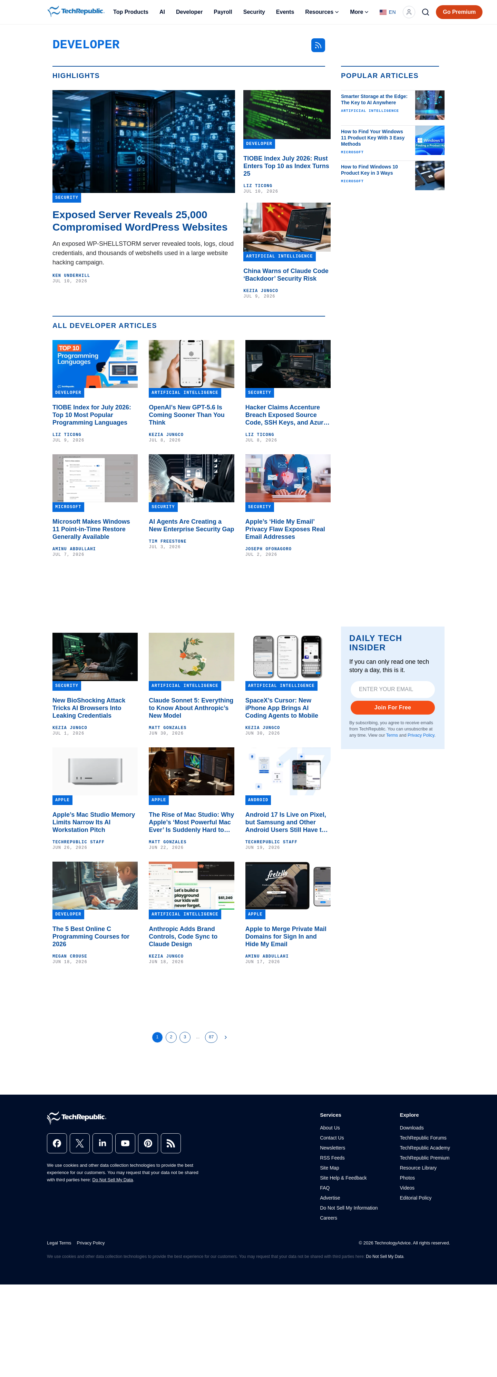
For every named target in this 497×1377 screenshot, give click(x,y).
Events (285, 12)
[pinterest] (148, 1143)
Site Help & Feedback (343, 1178)
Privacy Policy (421, 735)
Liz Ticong (257, 186)
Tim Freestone (167, 541)
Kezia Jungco (260, 291)
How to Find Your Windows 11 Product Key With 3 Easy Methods (373, 138)
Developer (189, 12)
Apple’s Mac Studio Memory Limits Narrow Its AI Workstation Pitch (93, 822)
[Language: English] (388, 12)
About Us (330, 1128)
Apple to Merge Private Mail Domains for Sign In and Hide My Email (286, 936)
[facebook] (57, 1143)
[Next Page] (225, 1037)
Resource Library (418, 1168)
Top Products (130, 12)
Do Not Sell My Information (349, 1208)
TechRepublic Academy (425, 1148)
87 (211, 1037)
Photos (407, 1178)
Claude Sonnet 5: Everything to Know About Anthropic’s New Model (191, 708)
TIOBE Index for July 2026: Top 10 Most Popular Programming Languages (91, 415)
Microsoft (352, 152)
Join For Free (392, 707)
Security (254, 12)
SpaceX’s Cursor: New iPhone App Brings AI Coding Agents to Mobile (281, 708)
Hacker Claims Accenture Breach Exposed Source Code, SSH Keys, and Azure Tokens (286, 415)
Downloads (411, 1128)
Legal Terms (59, 1242)
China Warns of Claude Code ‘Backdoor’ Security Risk (285, 275)
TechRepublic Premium (424, 1158)
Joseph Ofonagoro (268, 549)
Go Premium (459, 12)
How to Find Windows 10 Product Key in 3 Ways (369, 170)
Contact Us (332, 1138)
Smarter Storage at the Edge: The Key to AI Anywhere (374, 99)
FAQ (325, 1188)
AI (162, 12)
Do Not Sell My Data (112, 1179)
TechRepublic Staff (78, 842)
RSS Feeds (332, 1158)
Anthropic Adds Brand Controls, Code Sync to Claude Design (183, 936)
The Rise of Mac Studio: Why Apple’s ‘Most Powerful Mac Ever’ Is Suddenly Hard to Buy (191, 822)
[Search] (425, 12)
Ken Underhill (71, 276)
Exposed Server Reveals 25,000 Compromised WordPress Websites (139, 221)
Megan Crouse (69, 956)
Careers (328, 1218)
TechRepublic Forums (423, 1138)
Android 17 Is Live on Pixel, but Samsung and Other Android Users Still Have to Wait (285, 822)
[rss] (171, 1143)
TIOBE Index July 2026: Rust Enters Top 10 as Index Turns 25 (286, 166)
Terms (392, 735)
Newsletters (332, 1148)
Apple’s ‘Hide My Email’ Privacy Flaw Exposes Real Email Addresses (285, 529)
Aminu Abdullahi (74, 549)
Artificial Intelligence (370, 110)
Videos (407, 1188)
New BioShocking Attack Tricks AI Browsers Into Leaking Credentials (88, 708)
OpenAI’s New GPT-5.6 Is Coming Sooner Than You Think (186, 415)
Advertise (330, 1198)
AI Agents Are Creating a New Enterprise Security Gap (191, 525)
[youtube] (125, 1143)
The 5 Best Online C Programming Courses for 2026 (90, 936)
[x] (80, 1143)
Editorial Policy (415, 1198)
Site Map (329, 1168)
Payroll (223, 12)
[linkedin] (102, 1143)
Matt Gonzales (167, 728)
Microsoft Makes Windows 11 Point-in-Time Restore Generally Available (91, 529)
